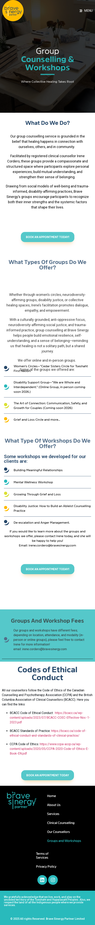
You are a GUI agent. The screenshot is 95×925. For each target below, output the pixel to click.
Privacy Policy (46, 866)
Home (51, 796)
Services (53, 814)
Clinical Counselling (61, 823)
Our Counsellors (58, 832)
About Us (54, 805)
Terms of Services (42, 855)
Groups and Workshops (64, 841)
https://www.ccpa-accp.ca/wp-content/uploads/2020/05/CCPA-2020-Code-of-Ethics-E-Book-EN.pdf (49, 748)
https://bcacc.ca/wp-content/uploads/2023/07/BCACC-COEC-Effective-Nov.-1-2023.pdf (50, 717)
